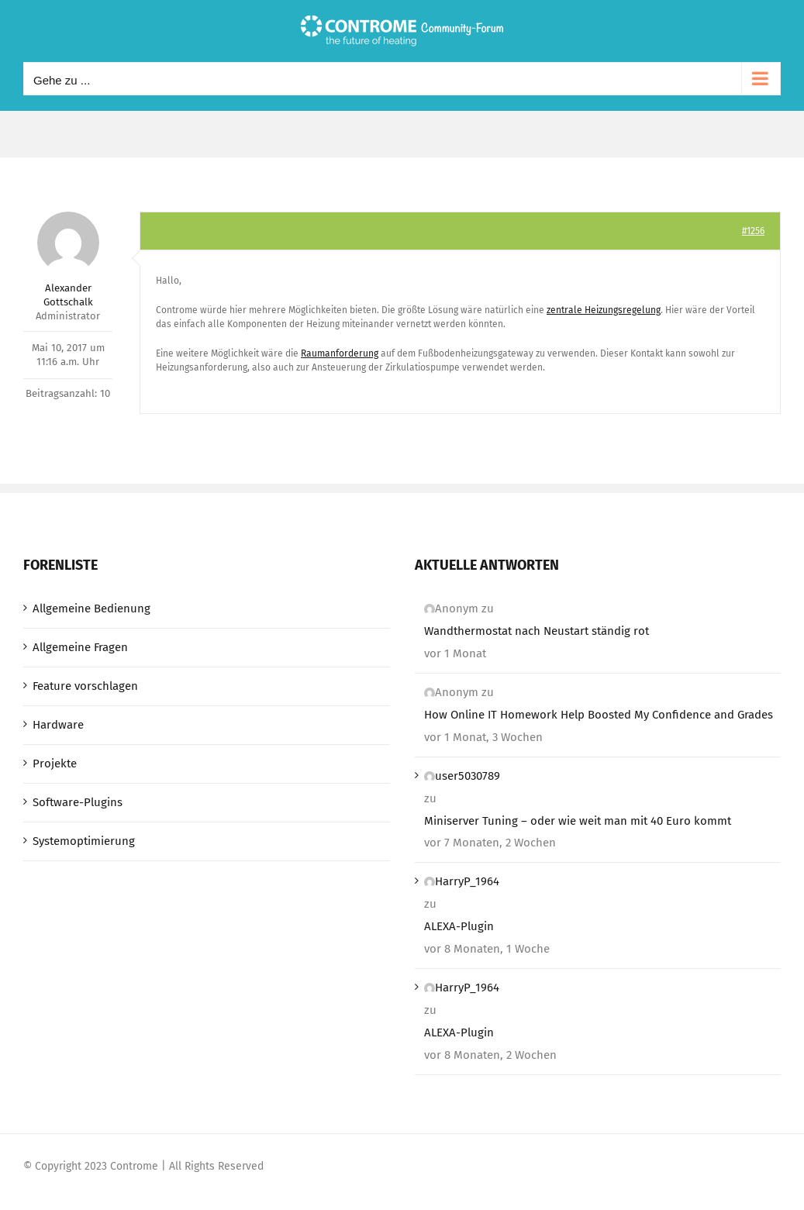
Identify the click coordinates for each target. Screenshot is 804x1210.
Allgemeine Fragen (80, 647)
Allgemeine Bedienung (91, 608)
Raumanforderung (339, 353)
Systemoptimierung (84, 841)
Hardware (58, 725)
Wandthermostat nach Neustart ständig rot (536, 631)
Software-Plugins (77, 802)
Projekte (55, 763)
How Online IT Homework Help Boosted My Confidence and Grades (598, 715)
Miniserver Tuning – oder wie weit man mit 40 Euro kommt (577, 821)
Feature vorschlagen (85, 686)
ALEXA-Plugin (459, 926)
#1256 (753, 231)
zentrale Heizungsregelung (604, 310)
